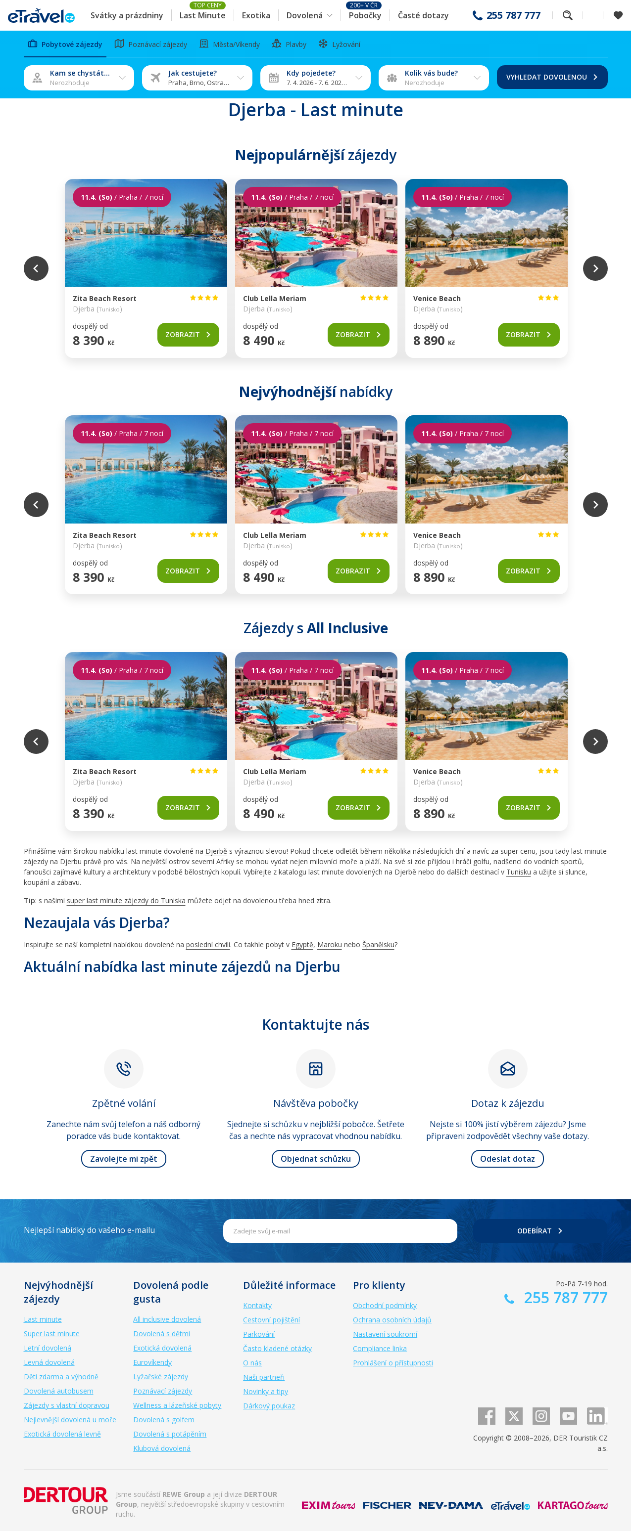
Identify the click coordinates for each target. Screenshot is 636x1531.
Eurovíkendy (152, 1362)
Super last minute (52, 1333)
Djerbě (216, 851)
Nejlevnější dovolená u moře (70, 1419)
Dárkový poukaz (269, 1405)
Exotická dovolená (162, 1348)
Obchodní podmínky (385, 1305)
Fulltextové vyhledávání (568, 15)
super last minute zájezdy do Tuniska (126, 900)
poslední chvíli (208, 944)
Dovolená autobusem (59, 1391)
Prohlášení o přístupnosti (393, 1362)
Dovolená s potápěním (169, 1434)
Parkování (259, 1334)
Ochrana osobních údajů (392, 1319)
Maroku (329, 944)
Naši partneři (264, 1377)
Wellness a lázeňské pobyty (177, 1405)
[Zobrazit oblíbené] (618, 15)
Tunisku (518, 871)
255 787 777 (513, 15)
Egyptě (302, 944)
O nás (252, 1362)
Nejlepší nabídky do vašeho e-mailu (89, 1230)
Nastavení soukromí (385, 1334)
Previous (36, 268)
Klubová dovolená (162, 1448)
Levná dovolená (49, 1362)
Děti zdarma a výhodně (61, 1376)
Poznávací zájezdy (162, 1391)
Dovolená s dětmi (161, 1333)
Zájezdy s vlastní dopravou (66, 1405)
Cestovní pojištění (271, 1319)
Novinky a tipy (265, 1391)
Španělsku (378, 944)
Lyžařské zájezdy (160, 1376)
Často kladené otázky (277, 1348)
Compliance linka (380, 1348)
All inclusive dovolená (167, 1319)
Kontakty (257, 1305)
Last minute (43, 1319)
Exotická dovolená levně (62, 1434)
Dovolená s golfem (164, 1419)
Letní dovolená (47, 1348)
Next (595, 268)
